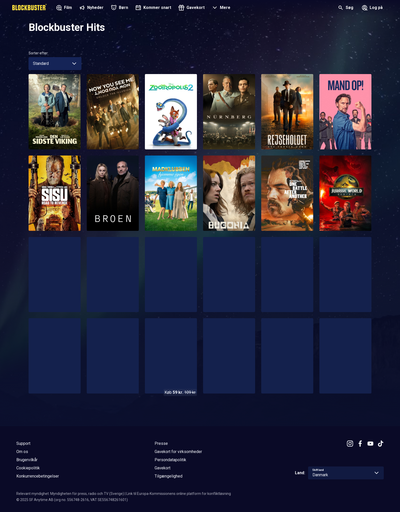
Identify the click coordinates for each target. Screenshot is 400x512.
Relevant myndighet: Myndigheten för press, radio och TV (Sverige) (70, 494)
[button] (220, 8)
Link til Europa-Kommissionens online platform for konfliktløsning (178, 494)
